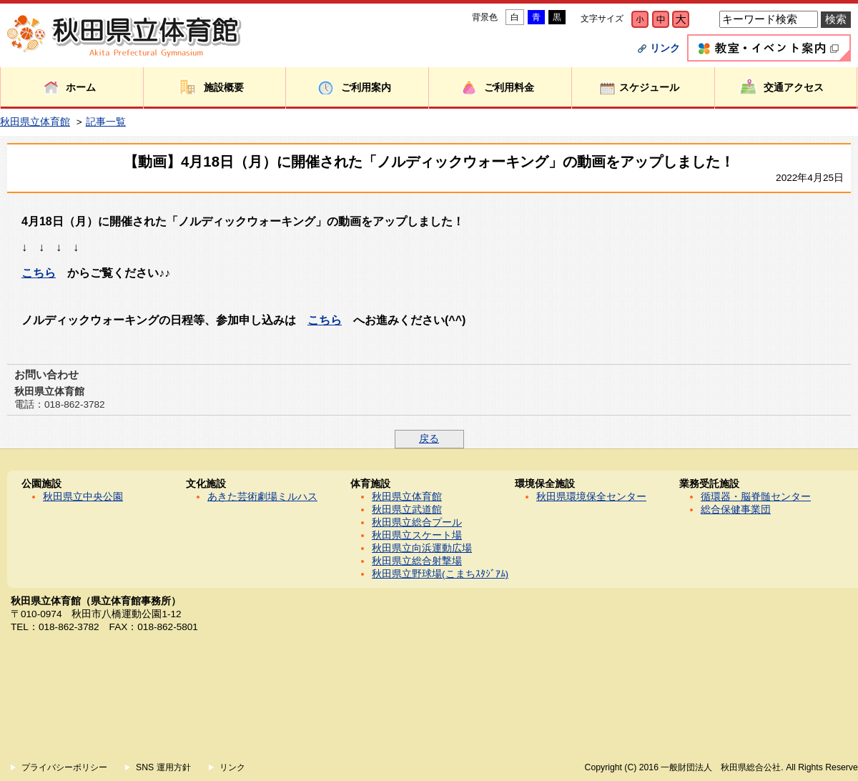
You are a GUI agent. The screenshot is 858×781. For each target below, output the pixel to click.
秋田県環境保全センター (591, 496)
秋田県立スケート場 (417, 535)
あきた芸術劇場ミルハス (262, 496)
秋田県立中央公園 (83, 496)
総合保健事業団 (736, 509)
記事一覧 (106, 122)
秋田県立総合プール (417, 522)
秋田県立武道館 (407, 509)
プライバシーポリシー (64, 767)
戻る (429, 438)
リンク (665, 48)
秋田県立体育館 (35, 122)
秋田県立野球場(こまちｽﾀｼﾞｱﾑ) (440, 574)
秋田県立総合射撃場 (417, 561)
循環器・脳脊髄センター (756, 496)
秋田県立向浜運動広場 (422, 548)
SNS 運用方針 (163, 767)
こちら (38, 273)
